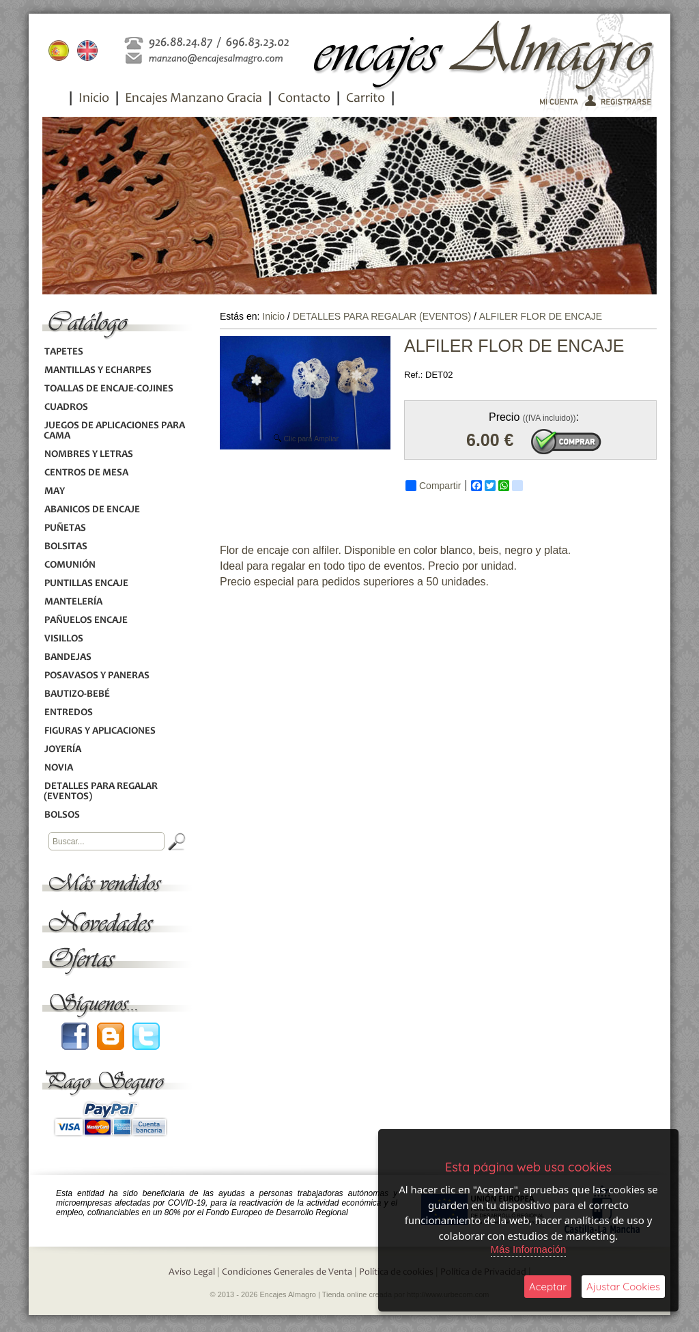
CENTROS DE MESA (86, 473)
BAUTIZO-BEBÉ (77, 694)
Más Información (529, 1249)
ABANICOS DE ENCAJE (92, 510)
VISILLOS (63, 639)
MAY (54, 491)
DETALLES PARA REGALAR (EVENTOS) (101, 791)
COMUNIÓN (70, 565)
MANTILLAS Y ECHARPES (98, 370)
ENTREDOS (68, 713)
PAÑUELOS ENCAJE (86, 620)
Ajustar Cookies (623, 1286)
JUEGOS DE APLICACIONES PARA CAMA (114, 431)
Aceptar (548, 1286)
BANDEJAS (67, 657)
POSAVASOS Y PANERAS (96, 676)
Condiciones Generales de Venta (287, 1272)
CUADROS (66, 407)
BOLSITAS (65, 547)
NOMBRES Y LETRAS (88, 454)
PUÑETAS (65, 528)
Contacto (304, 99)
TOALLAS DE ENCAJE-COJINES (108, 389)
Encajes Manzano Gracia (193, 99)
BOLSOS (62, 815)
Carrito (365, 99)
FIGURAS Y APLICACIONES (100, 731)
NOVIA (58, 768)
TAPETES (63, 352)
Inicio (94, 99)
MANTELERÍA (73, 602)
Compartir (433, 485)
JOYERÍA (62, 750)
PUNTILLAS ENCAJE (86, 584)
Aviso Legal (192, 1272)
